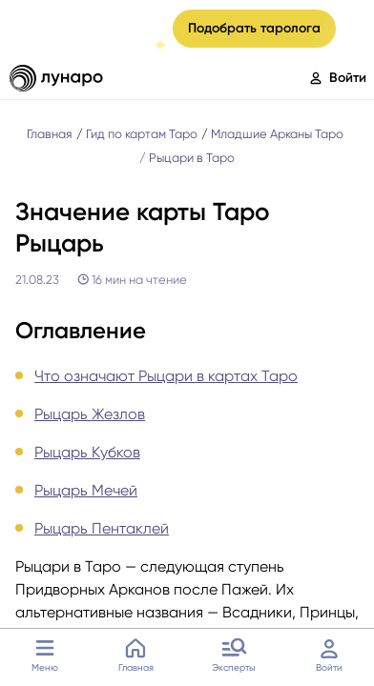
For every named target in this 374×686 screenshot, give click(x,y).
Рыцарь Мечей (85, 490)
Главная (136, 653)
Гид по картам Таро (141, 134)
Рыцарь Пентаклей (101, 528)
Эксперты (234, 653)
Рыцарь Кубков (87, 452)
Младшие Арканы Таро (277, 134)
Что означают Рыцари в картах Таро (166, 376)
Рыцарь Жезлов (89, 414)
